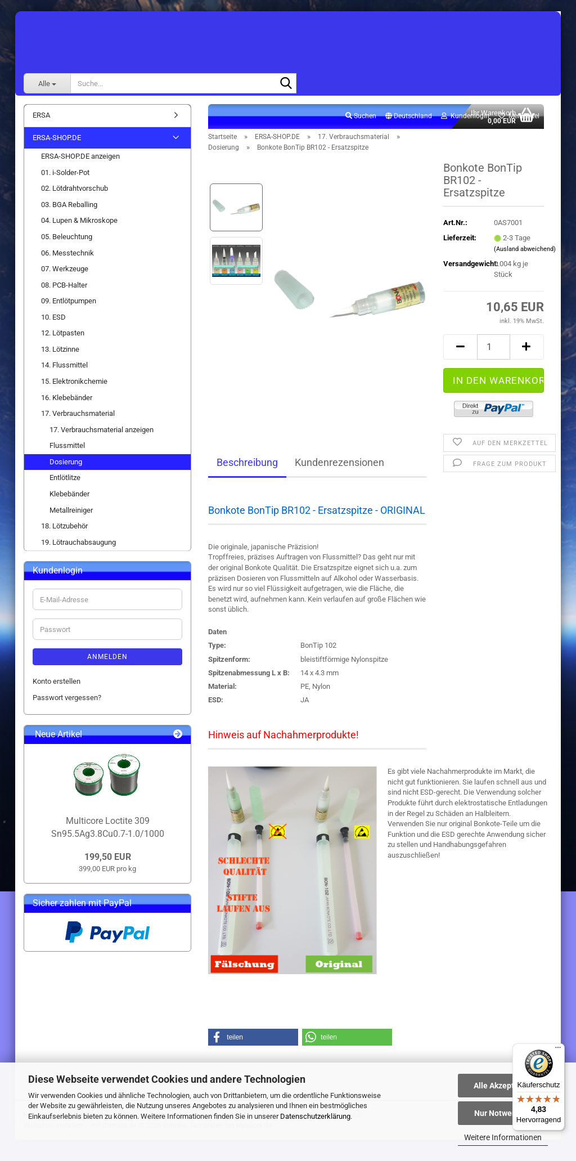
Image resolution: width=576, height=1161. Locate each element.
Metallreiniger (71, 510)
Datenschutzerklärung (315, 1116)
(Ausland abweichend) (525, 249)
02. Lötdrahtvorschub (74, 188)
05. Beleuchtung (66, 236)
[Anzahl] (493, 347)
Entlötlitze (65, 477)
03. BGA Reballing (69, 204)
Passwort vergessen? (67, 697)
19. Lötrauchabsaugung (78, 542)
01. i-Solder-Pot (65, 172)
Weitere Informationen (503, 1137)
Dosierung (66, 462)
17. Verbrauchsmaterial (78, 413)
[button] (408, 116)
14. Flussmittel (64, 365)
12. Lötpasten (62, 333)
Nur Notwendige (503, 1113)
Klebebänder (69, 494)
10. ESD (53, 317)
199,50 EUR (107, 856)
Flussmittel (67, 445)
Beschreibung (247, 462)
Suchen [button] (360, 116)
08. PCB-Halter (64, 285)
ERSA (41, 115)
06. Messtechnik (67, 253)
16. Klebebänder (66, 397)
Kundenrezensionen (339, 462)
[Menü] (558, 1050)
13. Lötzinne (60, 349)
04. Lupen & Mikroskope (79, 220)
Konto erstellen (56, 681)
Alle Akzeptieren (503, 1085)
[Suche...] (47, 83)
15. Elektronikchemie (74, 381)
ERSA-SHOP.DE (57, 137)
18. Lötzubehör (64, 526)
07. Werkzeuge (64, 269)
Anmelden (107, 657)
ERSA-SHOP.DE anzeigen (80, 156)
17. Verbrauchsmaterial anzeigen (102, 429)
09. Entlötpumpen (68, 301)
